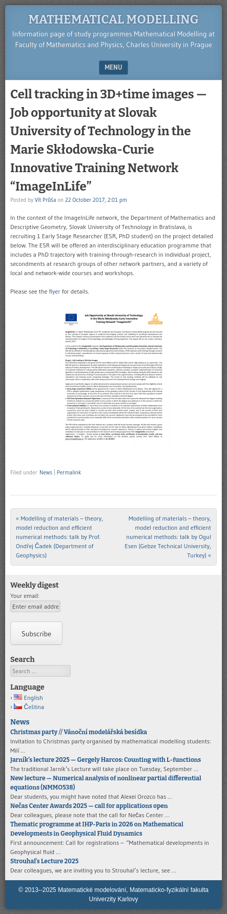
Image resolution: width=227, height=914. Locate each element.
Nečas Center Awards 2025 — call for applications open (89, 805)
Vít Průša (45, 199)
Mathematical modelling (113, 19)
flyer (54, 291)
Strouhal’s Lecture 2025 (44, 861)
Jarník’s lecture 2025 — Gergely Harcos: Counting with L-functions (105, 759)
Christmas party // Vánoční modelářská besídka (78, 732)
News (45, 472)
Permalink (69, 472)
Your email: (24, 595)
